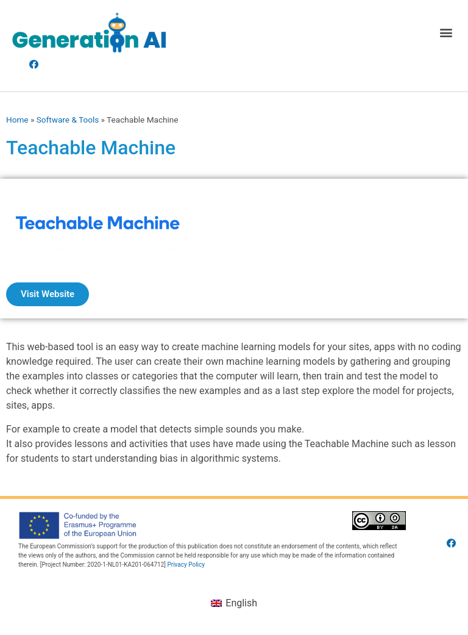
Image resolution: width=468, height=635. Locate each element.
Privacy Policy (186, 564)
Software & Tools (68, 119)
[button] (446, 33)
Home (17, 119)
